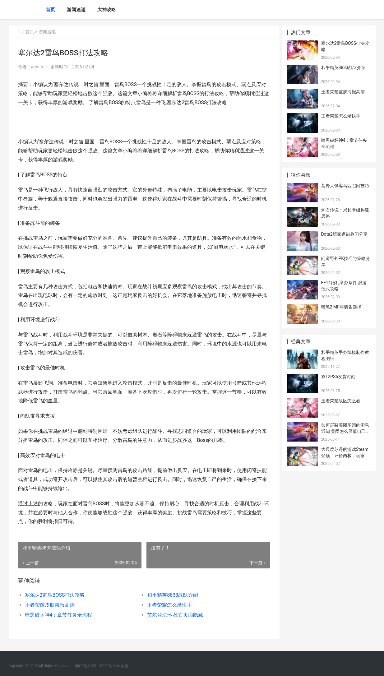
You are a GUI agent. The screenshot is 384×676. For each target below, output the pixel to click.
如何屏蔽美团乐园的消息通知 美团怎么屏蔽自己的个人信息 (345, 431)
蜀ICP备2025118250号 (93, 666)
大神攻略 (106, 9)
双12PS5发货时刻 (338, 376)
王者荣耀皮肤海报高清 (50, 605)
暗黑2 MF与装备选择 (341, 306)
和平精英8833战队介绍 (171, 595)
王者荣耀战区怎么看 (340, 400)
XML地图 (120, 666)
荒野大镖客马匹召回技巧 (345, 185)
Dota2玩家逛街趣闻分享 (344, 234)
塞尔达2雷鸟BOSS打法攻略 (55, 595)
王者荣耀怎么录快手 (168, 605)
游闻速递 (76, 9)
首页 (50, 9)
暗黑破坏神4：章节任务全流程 (58, 615)
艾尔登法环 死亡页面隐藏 (173, 615)
